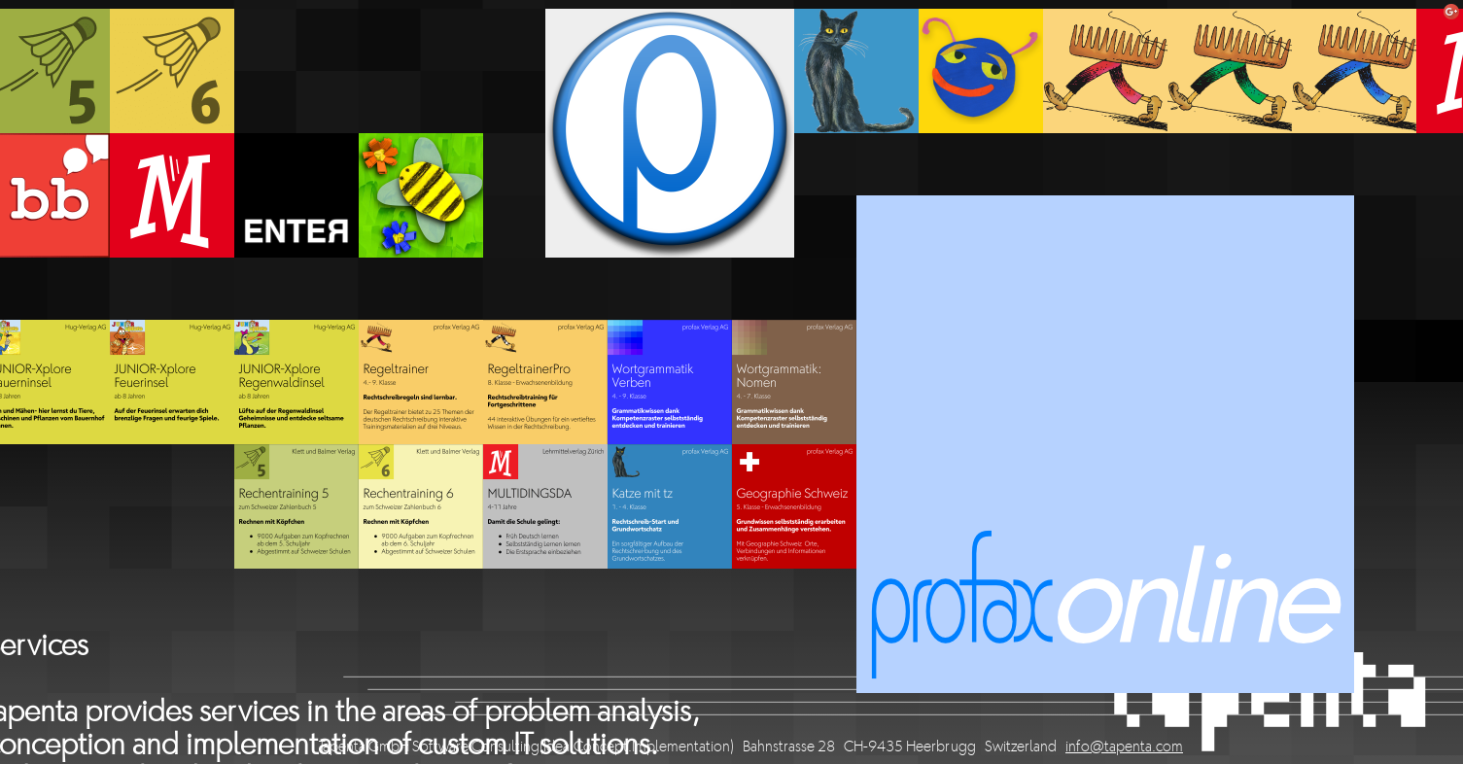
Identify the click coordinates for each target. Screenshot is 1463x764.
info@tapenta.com (1124, 747)
